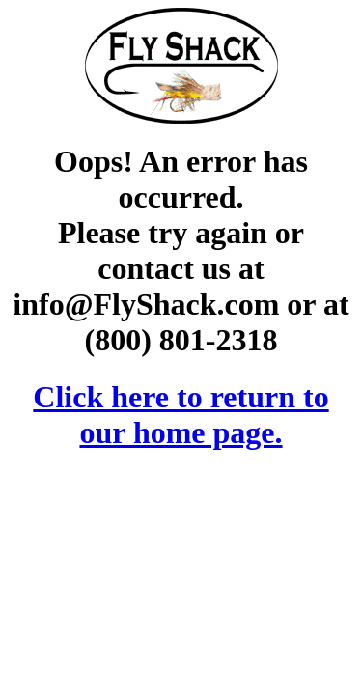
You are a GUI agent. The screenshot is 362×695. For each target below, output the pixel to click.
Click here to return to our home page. (180, 414)
